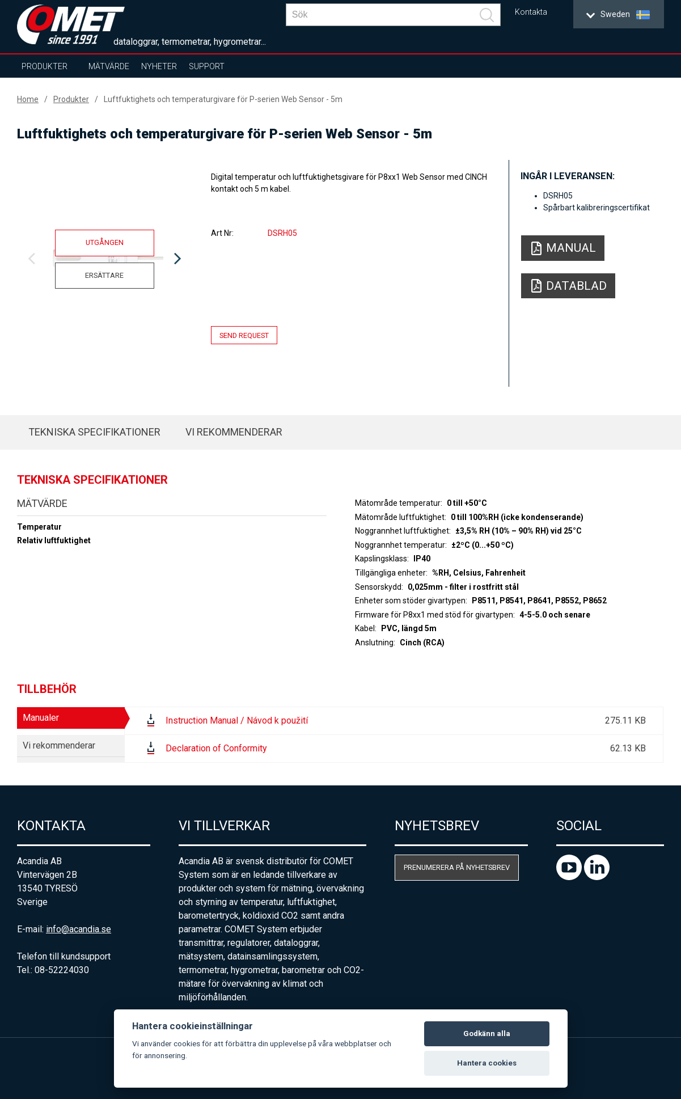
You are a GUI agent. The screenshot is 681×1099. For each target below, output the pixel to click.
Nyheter (159, 66)
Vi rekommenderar (233, 432)
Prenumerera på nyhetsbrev (457, 867)
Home (28, 99)
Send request (244, 335)
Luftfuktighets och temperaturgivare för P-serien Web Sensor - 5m (223, 99)
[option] (104, 259)
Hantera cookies (487, 1063)
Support (207, 66)
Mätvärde (108, 66)
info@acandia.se (78, 929)
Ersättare (104, 275)
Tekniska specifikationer (94, 432)
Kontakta (531, 12)
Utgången (105, 242)
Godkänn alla (486, 1033)
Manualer (41, 717)
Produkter (44, 66)
